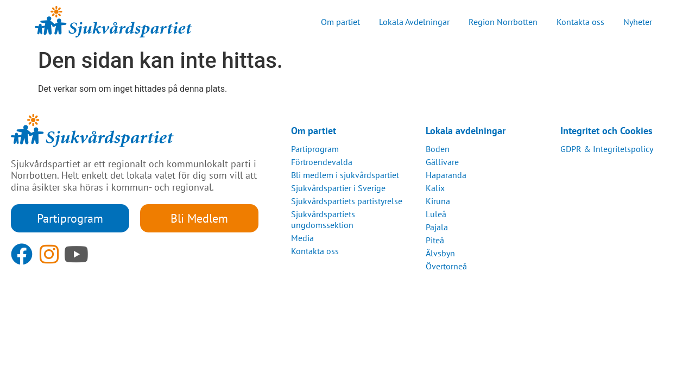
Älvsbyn (440, 253)
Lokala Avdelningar (414, 21)
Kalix (435, 187)
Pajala (437, 227)
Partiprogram (315, 148)
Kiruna (438, 200)
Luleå (436, 214)
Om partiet (340, 21)
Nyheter (637, 21)
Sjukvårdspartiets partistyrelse (346, 200)
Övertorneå (446, 266)
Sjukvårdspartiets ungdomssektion (323, 219)
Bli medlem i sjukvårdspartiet (345, 174)
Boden (438, 148)
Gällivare (442, 161)
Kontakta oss (580, 21)
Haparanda (446, 174)
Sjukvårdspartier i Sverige (338, 187)
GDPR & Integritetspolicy (606, 148)
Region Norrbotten (503, 21)
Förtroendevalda (321, 161)
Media (302, 237)
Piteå (435, 240)
